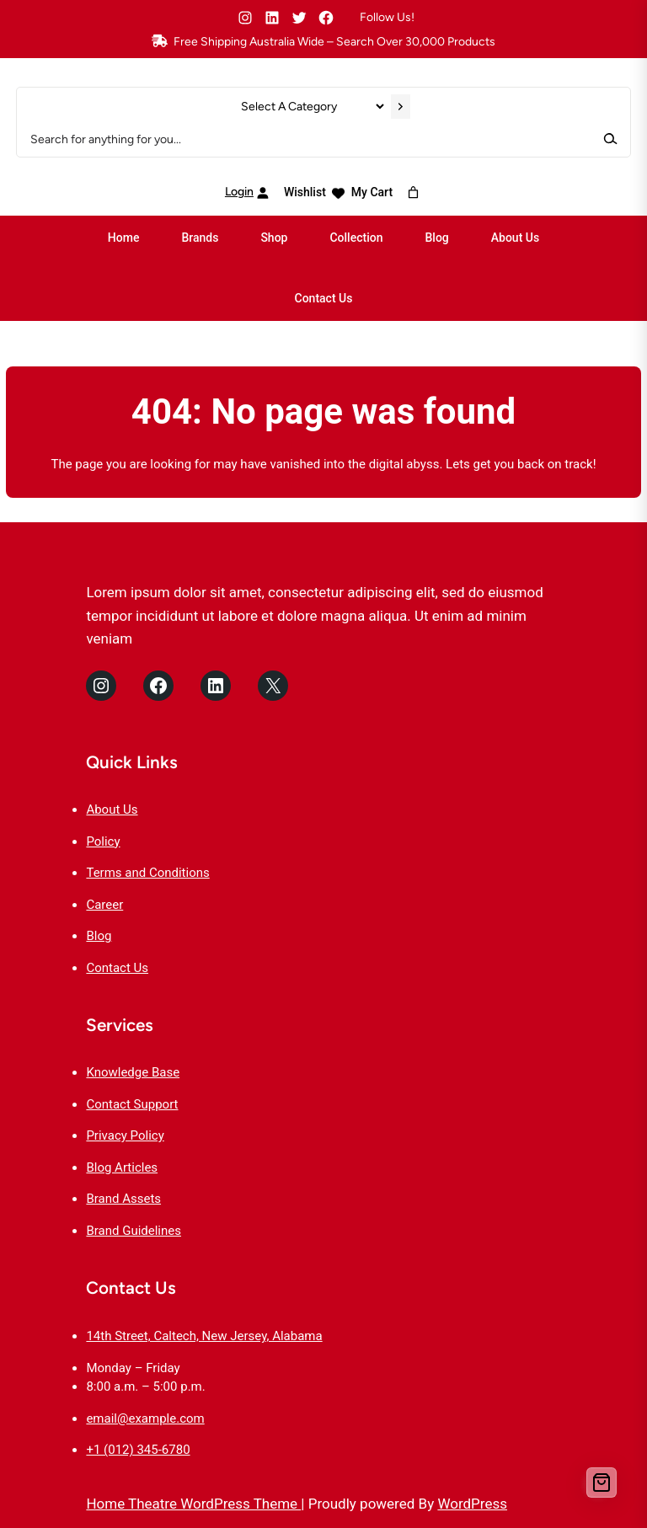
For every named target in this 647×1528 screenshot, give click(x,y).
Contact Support (132, 1104)
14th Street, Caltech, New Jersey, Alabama (204, 1336)
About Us (111, 809)
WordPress (472, 1503)
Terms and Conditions (147, 872)
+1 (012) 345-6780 (138, 1449)
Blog (98, 935)
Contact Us (117, 967)
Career (104, 904)
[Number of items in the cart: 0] (413, 192)
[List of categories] (312, 106)
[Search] (610, 138)
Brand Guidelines (133, 1230)
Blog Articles (122, 1167)
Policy (103, 841)
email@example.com (145, 1418)
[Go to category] (400, 107)
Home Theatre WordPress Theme (193, 1503)
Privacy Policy (124, 1135)
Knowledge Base (132, 1072)
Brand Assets (123, 1198)
